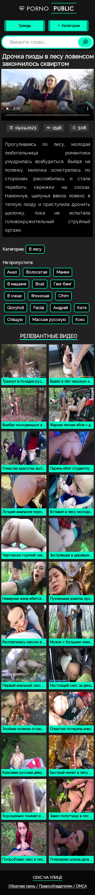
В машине (16, 284)
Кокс (80, 319)
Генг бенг (62, 284)
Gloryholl (15, 307)
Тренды (24, 26)
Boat (39, 284)
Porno (48, 8)
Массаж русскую (49, 319)
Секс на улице (47, 877)
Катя (81, 307)
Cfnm (63, 296)
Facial (38, 307)
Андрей (60, 307)
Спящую (15, 319)
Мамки (62, 272)
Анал (12, 272)
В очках (14, 296)
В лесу (35, 249)
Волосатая (36, 272)
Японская (40, 296)
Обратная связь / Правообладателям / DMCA (47, 886)
